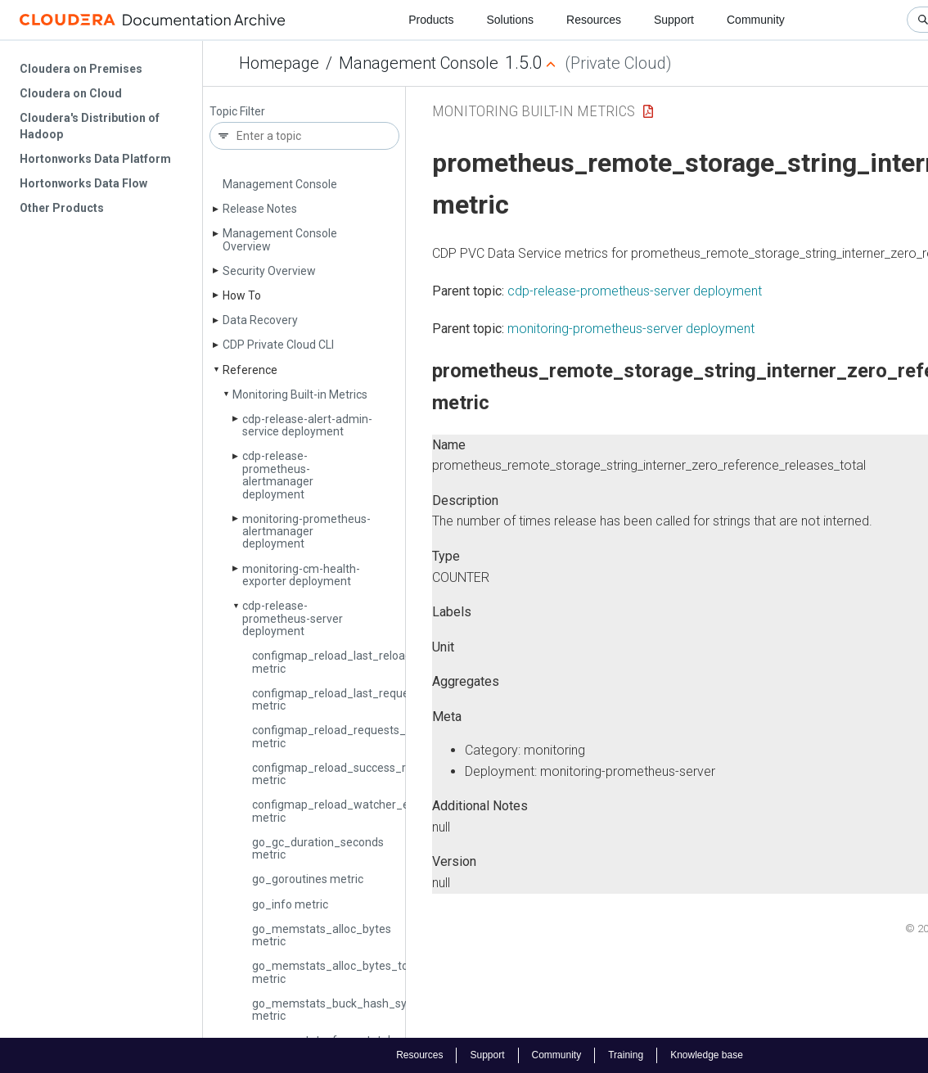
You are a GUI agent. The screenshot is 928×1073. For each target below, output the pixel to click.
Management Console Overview (280, 239)
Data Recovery (260, 320)
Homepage (279, 63)
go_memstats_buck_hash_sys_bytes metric (350, 1009)
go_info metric (290, 904)
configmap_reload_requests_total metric (341, 736)
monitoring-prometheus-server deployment (631, 328)
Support (674, 19)
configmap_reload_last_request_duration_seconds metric (385, 699)
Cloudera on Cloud (71, 93)
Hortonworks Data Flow (83, 183)
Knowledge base (706, 1055)
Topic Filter (237, 112)
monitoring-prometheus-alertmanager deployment (306, 531)
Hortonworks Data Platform (95, 158)
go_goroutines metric (307, 879)
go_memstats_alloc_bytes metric (321, 935)
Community (756, 19)
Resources (593, 19)
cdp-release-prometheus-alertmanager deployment (277, 474)
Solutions (510, 19)
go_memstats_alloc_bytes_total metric (336, 972)
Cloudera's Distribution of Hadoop (90, 126)
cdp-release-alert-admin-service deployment (307, 425)
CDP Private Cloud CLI (278, 344)
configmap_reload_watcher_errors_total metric (358, 810)
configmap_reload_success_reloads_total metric (361, 774)
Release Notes (260, 208)
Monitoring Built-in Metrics (299, 394)
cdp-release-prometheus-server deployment (292, 618)
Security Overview (269, 270)
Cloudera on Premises (81, 68)
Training (625, 1055)
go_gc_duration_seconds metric (318, 848)
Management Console (418, 63)
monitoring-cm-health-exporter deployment (301, 575)
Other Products (62, 207)
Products (430, 19)
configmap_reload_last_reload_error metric (348, 661)
